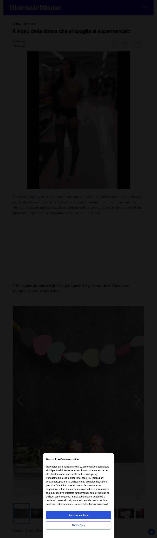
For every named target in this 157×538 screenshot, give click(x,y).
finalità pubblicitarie (81, 496)
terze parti (98, 478)
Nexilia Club (78, 525)
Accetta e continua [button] (78, 515)
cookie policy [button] (90, 474)
